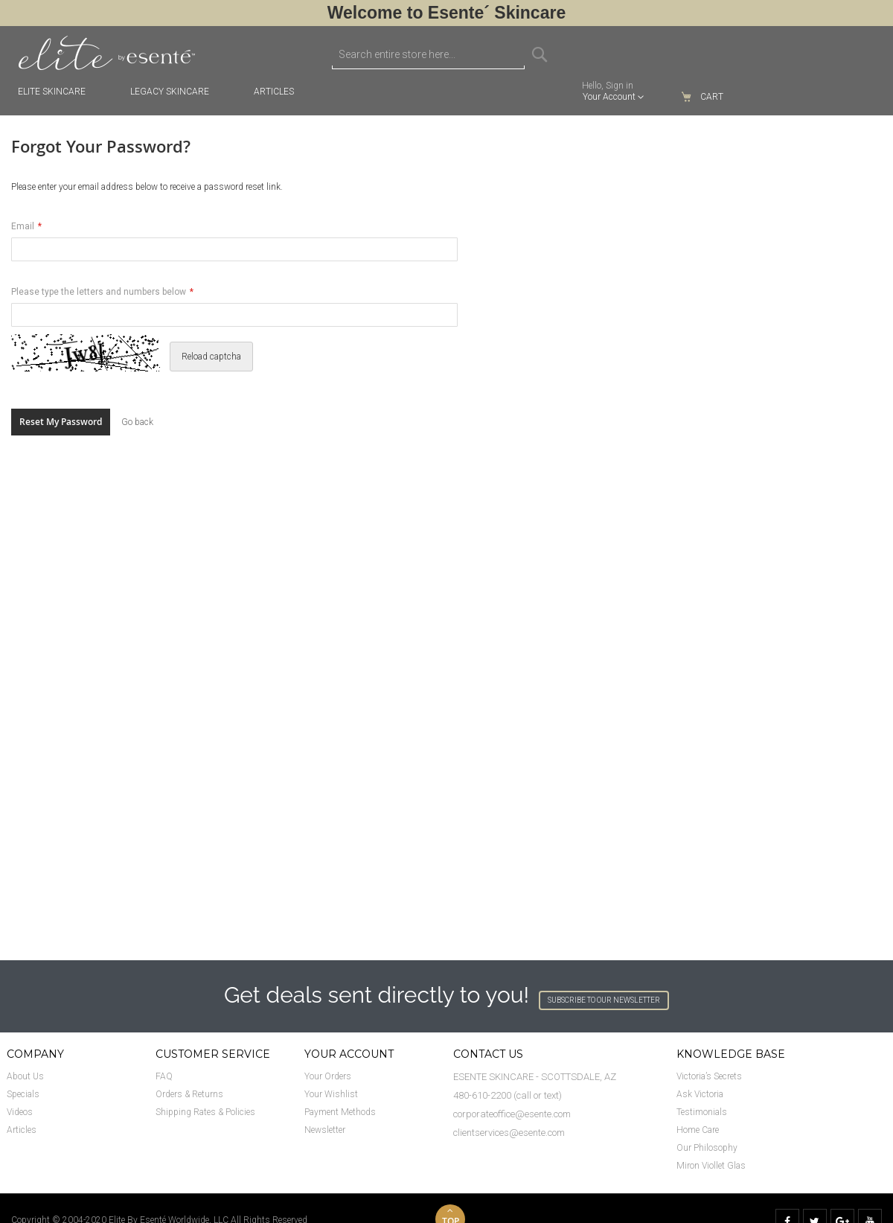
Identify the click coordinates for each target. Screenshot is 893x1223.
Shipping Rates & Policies (205, 1112)
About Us (25, 1076)
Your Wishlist (331, 1094)
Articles (21, 1130)
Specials (23, 1094)
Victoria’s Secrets (709, 1076)
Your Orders (327, 1076)
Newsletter (324, 1130)
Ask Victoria (699, 1094)
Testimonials (701, 1112)
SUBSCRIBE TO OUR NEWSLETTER (604, 1000)
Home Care (697, 1130)
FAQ (164, 1076)
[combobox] (428, 54)
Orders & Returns (189, 1094)
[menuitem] (281, 91)
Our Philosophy (706, 1148)
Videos (20, 1112)
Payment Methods (340, 1112)
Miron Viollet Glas (711, 1165)
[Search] (539, 54)
